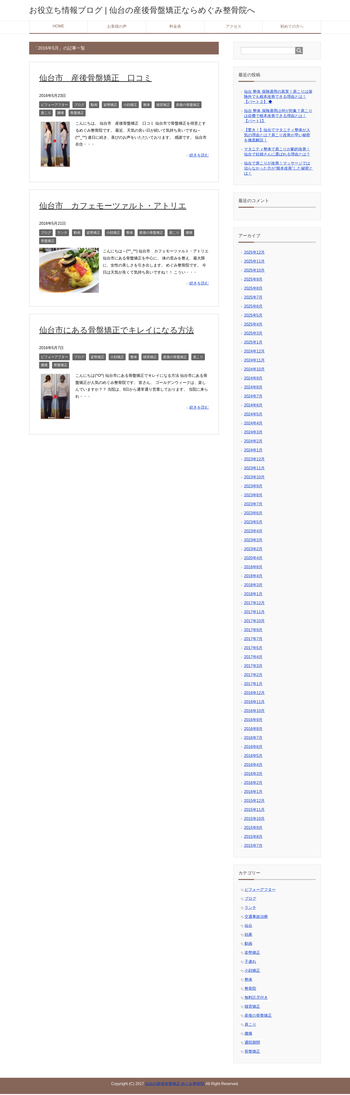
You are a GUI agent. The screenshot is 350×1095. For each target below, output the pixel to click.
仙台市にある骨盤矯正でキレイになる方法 (119, 331)
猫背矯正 (163, 106)
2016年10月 (254, 712)
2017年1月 (253, 685)
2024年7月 (253, 397)
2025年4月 (253, 325)
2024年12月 (254, 352)
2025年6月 (253, 307)
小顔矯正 (130, 106)
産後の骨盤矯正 (188, 106)
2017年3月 (253, 667)
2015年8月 (253, 838)
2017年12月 (254, 604)
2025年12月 (254, 253)
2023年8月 (253, 496)
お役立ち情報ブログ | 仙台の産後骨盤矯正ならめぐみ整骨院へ (152, 11)
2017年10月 (254, 622)
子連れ (250, 962)
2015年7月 (253, 847)
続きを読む (199, 156)
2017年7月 (253, 640)
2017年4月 (253, 658)
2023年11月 (254, 469)
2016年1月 (253, 793)
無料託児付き (256, 998)
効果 (248, 935)
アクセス (233, 27)
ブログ (79, 106)
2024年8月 (253, 388)
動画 (94, 106)
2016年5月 (253, 757)
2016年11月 (254, 703)
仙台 (248, 926)
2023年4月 (253, 532)
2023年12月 (254, 460)
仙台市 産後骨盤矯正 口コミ (97, 78)
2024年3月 (253, 433)
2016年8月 (253, 730)
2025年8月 (253, 289)
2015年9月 (253, 829)
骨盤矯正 (77, 114)
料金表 (175, 27)
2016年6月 (253, 748)
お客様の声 (117, 27)
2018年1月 (253, 595)
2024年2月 (253, 442)
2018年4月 (253, 577)
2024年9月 (253, 379)
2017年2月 (253, 676)
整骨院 (250, 989)
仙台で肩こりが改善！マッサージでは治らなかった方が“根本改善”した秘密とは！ (278, 169)
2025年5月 (253, 316)
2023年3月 (253, 541)
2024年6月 (253, 406)
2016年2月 (253, 784)
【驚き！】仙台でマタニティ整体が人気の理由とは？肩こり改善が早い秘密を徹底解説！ (277, 136)
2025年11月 (254, 262)
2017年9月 (253, 631)
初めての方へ (292, 27)
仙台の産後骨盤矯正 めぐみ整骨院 (174, 1085)
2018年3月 (253, 586)
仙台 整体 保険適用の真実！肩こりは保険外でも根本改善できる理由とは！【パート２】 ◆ (278, 97)
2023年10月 (254, 478)
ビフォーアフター (54, 106)
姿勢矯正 (110, 106)
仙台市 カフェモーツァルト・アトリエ (115, 206)
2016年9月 (253, 721)
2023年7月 (253, 505)
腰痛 (60, 114)
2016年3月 (253, 775)
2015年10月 (254, 820)
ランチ (62, 233)
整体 (146, 106)
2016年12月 (254, 694)
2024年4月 (253, 424)
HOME (58, 27)
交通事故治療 (256, 917)
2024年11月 (254, 361)
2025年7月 (253, 298)
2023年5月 (253, 523)
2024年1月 (253, 451)
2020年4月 (253, 559)
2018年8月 (253, 568)
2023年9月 (253, 487)
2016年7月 (253, 739)
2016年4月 (253, 766)
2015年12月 (254, 802)
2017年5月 (253, 649)
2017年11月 (254, 613)
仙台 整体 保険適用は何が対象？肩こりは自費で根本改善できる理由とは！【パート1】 (278, 117)
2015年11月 (254, 811)
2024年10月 (254, 370)
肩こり (46, 114)
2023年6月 (253, 514)
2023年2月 (253, 550)
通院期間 (252, 1043)
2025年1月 (253, 343)
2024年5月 (253, 415)
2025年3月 (253, 334)
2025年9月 (253, 280)
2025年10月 (254, 271)
